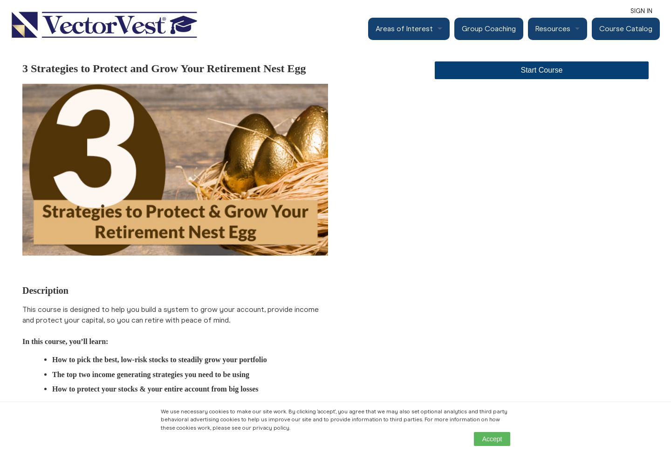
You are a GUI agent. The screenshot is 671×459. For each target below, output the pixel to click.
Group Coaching (489, 28)
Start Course (542, 70)
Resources (552, 28)
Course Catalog (625, 28)
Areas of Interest (404, 28)
